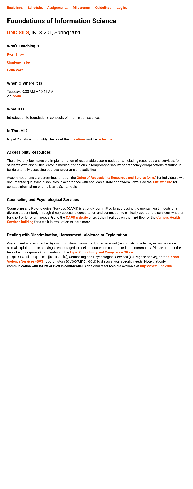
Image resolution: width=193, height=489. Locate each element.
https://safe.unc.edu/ (156, 267)
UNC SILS (18, 32)
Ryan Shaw (15, 54)
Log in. (122, 8)
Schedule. (35, 8)
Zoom (16, 96)
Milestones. (82, 8)
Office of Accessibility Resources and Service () (116, 178)
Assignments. (57, 8)
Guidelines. (103, 8)
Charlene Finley (19, 62)
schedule (105, 139)
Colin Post (15, 70)
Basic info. (15, 8)
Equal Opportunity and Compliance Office (101, 253)
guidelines (77, 139)
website (162, 182)
